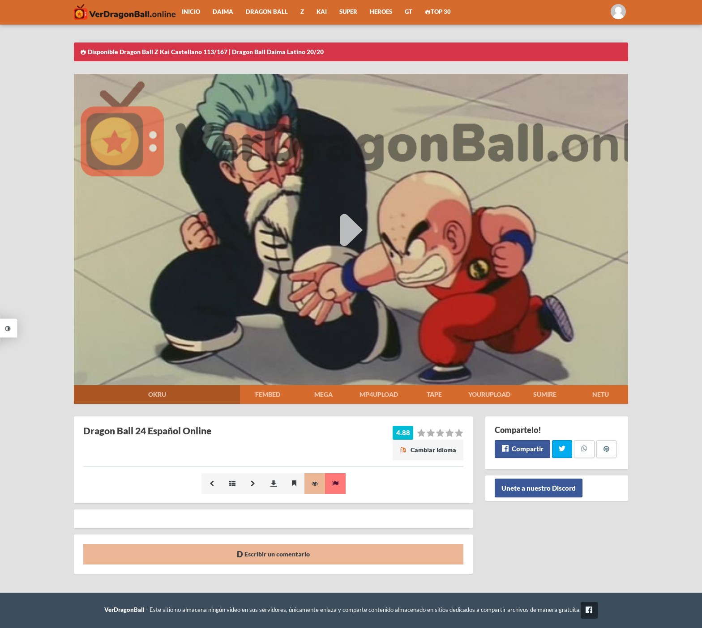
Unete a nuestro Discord (538, 488)
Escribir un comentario (273, 554)
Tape (434, 394)
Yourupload (489, 394)
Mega (323, 394)
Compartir (522, 449)
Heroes (381, 11)
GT (408, 11)
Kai (322, 11)
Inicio (191, 11)
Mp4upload (379, 394)
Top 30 (438, 11)
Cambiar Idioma (428, 450)
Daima (223, 11)
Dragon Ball (267, 11)
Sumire (544, 394)
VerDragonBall (124, 610)
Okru (157, 394)
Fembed (267, 394)
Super (348, 11)
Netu (600, 394)
